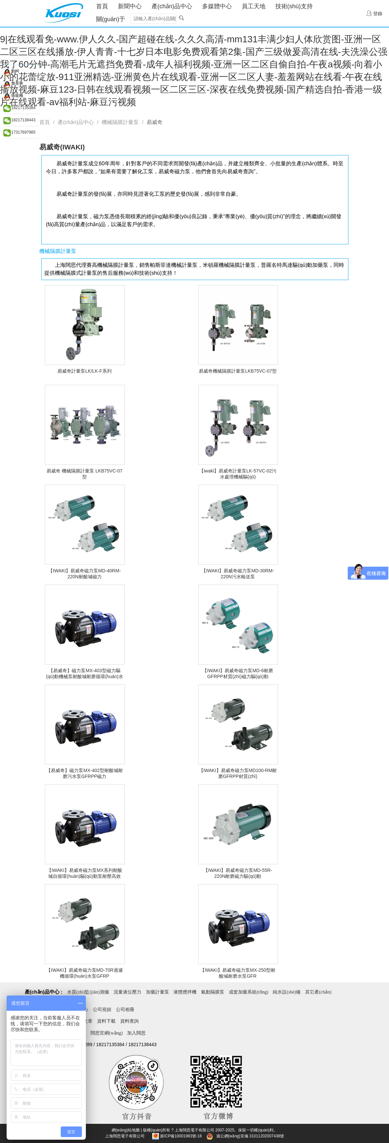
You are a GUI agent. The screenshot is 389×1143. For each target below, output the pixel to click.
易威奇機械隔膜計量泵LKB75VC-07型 (238, 371)
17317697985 (23, 132)
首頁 (102, 6)
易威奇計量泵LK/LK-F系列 (84, 371)
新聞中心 (130, 6)
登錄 (374, 13)
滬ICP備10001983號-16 (181, 1136)
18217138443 (23, 120)
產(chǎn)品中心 (172, 6)
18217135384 (23, 107)
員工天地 (253, 6)
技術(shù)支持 (294, 6)
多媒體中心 (217, 6)
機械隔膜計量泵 (120, 122)
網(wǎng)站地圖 (126, 1130)
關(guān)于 (110, 19)
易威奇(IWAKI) (62, 147)
